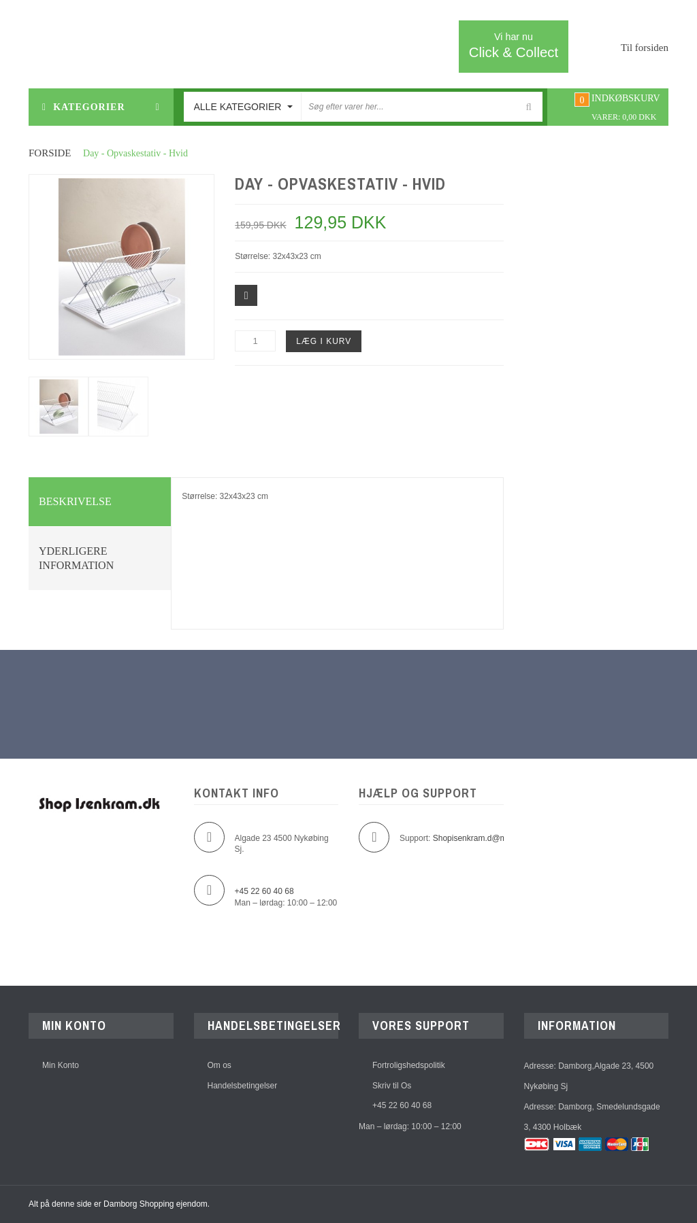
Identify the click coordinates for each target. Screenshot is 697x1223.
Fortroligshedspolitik (408, 1066)
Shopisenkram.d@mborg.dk (483, 838)
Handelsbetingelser (243, 1086)
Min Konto (60, 1066)
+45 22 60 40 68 (402, 1107)
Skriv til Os (391, 1086)
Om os (219, 1066)
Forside (50, 153)
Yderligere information (76, 558)
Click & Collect (514, 45)
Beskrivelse (75, 501)
